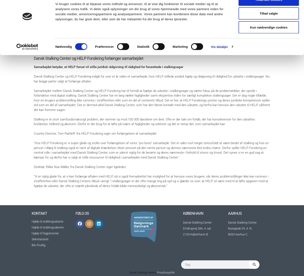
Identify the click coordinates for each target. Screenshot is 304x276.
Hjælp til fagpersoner (45, 233)
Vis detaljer (219, 58)
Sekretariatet (40, 239)
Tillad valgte (269, 25)
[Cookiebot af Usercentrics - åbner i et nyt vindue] (27, 58)
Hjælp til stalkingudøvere (48, 227)
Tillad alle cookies (268, 11)
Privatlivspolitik (166, 272)
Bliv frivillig (38, 245)
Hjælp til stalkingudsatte (47, 221)
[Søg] (254, 264)
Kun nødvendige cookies (269, 39)
